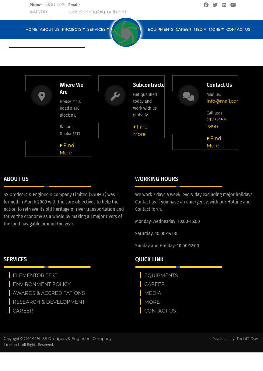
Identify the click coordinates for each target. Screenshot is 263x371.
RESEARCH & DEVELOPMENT (49, 302)
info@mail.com (224, 101)
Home (31, 29)
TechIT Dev (247, 338)
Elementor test (35, 275)
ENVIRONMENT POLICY (42, 284)
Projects (72, 29)
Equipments (161, 29)
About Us (50, 29)
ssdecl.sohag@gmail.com (97, 12)
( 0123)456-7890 (217, 119)
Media (200, 29)
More (214, 29)
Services (96, 29)
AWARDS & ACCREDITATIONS (49, 293)
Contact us (238, 29)
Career (183, 29)
